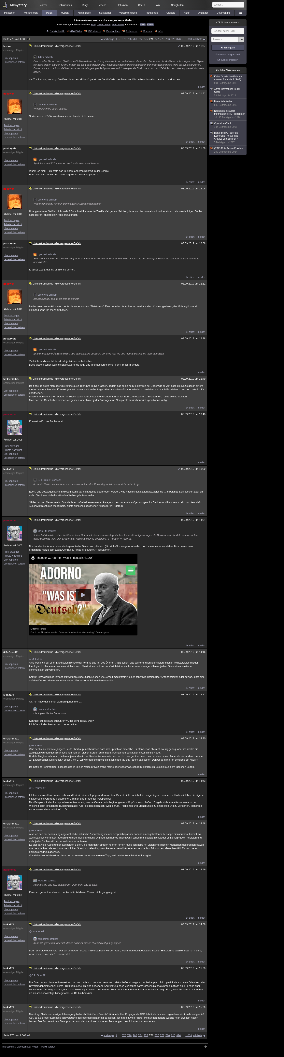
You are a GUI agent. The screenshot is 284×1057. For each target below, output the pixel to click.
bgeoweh (8, 93)
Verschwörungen (128, 12)
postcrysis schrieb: (45, 104)
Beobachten (113, 31)
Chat (141, 5)
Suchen (147, 31)
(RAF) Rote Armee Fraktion (228, 150)
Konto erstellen (229, 59)
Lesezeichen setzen (14, 62)
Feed (142, 25)
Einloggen (229, 47)
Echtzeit (43, 5)
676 (124, 39)
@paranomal (36, 931)
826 (173, 39)
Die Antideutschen (228, 103)
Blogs (85, 5)
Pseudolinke (118, 24)
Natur (186, 12)
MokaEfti (8, 469)
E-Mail (150, 25)
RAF (93, 24)
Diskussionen (65, 5)
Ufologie (170, 12)
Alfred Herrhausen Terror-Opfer (228, 92)
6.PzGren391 (11, 378)
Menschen (9, 12)
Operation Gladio (228, 125)
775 (146, 39)
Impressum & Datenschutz (16, 1046)
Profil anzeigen (11, 125)
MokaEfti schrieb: (44, 531)
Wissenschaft (30, 12)
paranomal (9, 414)
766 (135, 39)
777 (157, 39)
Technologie (151, 12)
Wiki (158, 5)
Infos (160, 31)
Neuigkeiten (177, 5)
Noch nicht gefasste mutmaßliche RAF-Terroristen (228, 114)
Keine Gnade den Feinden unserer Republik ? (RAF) (228, 80)
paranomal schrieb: (45, 709)
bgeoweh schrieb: (44, 159)
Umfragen (203, 12)
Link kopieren (11, 58)
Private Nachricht (13, 129)
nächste (197, 39)
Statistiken (122, 5)
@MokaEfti (35, 659)
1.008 (188, 39)
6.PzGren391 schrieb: (47, 480)
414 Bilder (76, 31)
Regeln (35, 1046)
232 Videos (94, 31)
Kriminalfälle (84, 12)
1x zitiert (190, 141)
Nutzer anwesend (227, 22)
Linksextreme (104, 24)
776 (151, 39)
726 (129, 39)
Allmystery (18, 5)
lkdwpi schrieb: (43, 57)
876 (179, 39)
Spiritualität (105, 12)
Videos (102, 5)
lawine (7, 46)
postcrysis (9, 148)
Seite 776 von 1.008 (16, 39)
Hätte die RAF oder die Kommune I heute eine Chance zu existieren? (228, 137)
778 (162, 39)
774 (140, 39)
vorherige (109, 39)
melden (201, 87)
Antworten (131, 31)
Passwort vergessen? (228, 54)
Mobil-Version (48, 1046)
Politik (49, 12)
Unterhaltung (224, 12)
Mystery (65, 12)
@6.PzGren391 (38, 788)
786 (167, 39)
